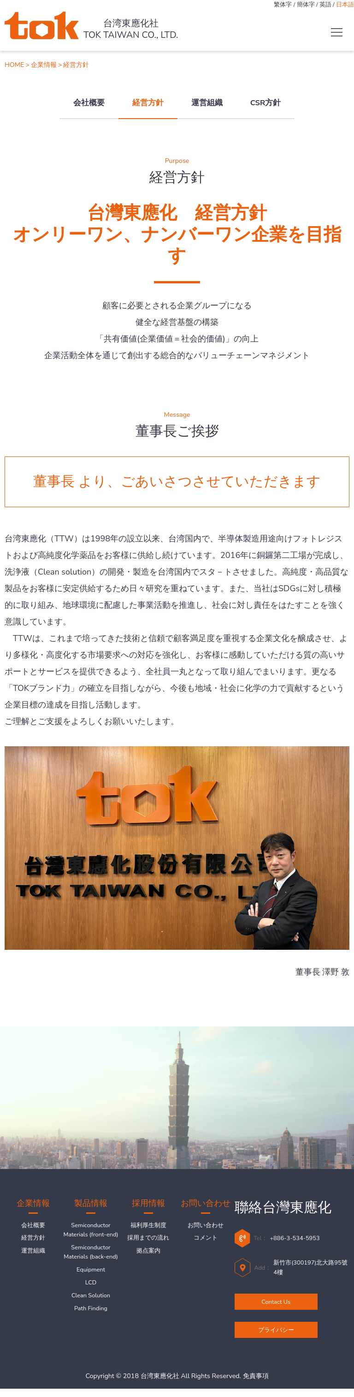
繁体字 (271, 5)
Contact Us (276, 1305)
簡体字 (298, 5)
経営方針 (148, 102)
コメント (205, 1240)
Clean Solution (91, 1328)
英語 (321, 5)
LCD (91, 1314)
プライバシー (276, 1335)
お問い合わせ (205, 1226)
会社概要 (89, 102)
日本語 (343, 5)
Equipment (91, 1299)
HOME (14, 64)
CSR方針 (265, 102)
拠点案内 (148, 1255)
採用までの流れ (148, 1240)
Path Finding (90, 1343)
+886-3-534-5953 (301, 1238)
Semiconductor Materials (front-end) (90, 1237)
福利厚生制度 (148, 1226)
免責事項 (256, 1384)
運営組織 (207, 102)
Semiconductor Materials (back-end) (91, 1273)
